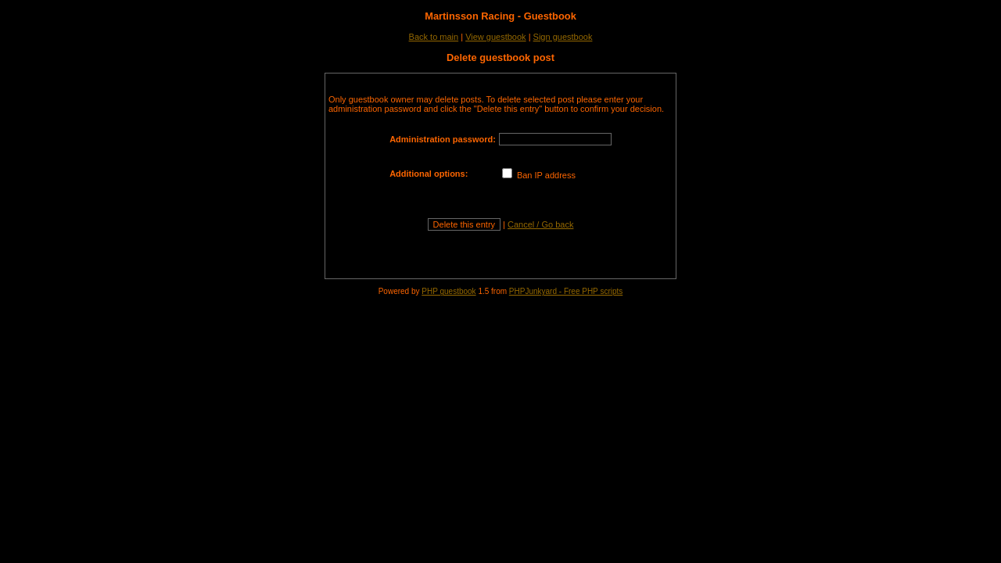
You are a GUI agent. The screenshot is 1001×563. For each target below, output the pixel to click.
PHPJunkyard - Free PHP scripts (565, 291)
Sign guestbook (563, 36)
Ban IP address (539, 175)
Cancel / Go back (540, 224)
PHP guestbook (448, 291)
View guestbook (495, 36)
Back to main (434, 36)
